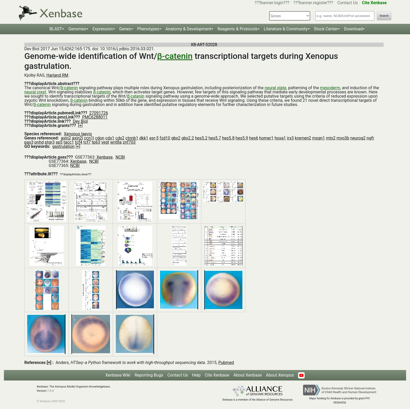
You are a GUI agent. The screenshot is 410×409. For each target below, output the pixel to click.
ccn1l (89, 138)
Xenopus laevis (78, 133)
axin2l (77, 138)
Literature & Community (286, 28)
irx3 (290, 138)
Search (384, 16)
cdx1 (109, 138)
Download (353, 28)
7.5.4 (50, 391)
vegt (105, 142)
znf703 (129, 142)
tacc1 (69, 142)
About (280, 375)
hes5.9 (242, 138)
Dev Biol (80, 121)
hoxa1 (280, 138)
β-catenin (175, 56)
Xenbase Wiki (117, 375)
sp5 (59, 142)
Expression (103, 28)
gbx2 (175, 138)
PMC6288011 (94, 117)
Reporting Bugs (149, 375)
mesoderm (330, 87)
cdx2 (119, 138)
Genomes (77, 28)
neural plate (275, 87)
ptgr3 (50, 142)
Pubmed (226, 362)
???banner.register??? (313, 2)
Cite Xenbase (217, 375)
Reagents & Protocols (238, 28)
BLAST (55, 28)
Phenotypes (148, 28)
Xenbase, (104, 157)
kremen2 (303, 138)
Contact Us (347, 2)
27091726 (98, 112)
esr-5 (154, 138)
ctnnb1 (132, 138)
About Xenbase (248, 375)
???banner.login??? (272, 2)
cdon (99, 138)
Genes (125, 28)
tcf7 (87, 142)
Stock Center (326, 28)
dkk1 (143, 138)
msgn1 (318, 138)
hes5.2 (201, 138)
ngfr (370, 138)
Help (196, 375)
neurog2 (358, 138)
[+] (80, 125)
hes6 (253, 138)
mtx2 (330, 138)
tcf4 (78, 142)
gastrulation (63, 146)
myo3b (343, 138)
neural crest (35, 91)
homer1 (266, 138)
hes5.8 (228, 138)
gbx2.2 (187, 138)
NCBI (120, 157)
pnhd (39, 142)
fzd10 (165, 138)
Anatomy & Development (188, 28)
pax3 (28, 142)
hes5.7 (214, 138)
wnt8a (116, 142)
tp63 (96, 142)
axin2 (66, 138)
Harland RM (57, 75)
